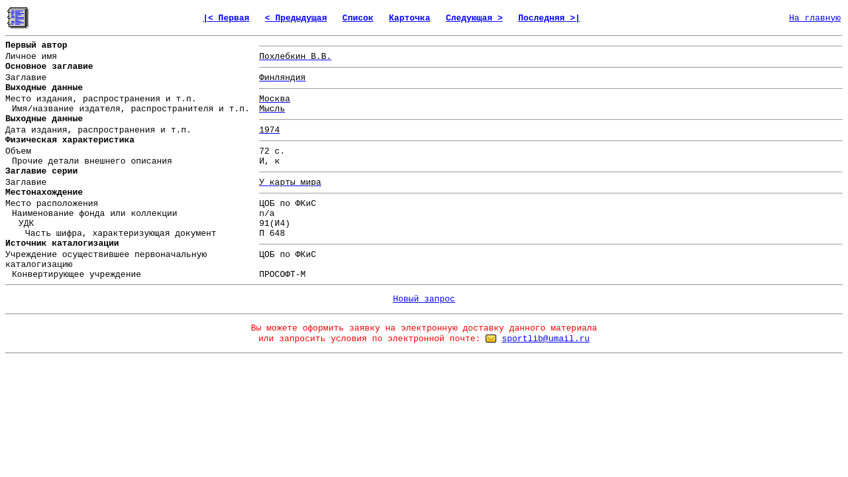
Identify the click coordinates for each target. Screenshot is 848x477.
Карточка (409, 18)
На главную (815, 18)
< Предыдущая (296, 18)
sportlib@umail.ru (546, 339)
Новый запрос (424, 299)
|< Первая (226, 18)
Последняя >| (549, 18)
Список (358, 18)
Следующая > (474, 18)
